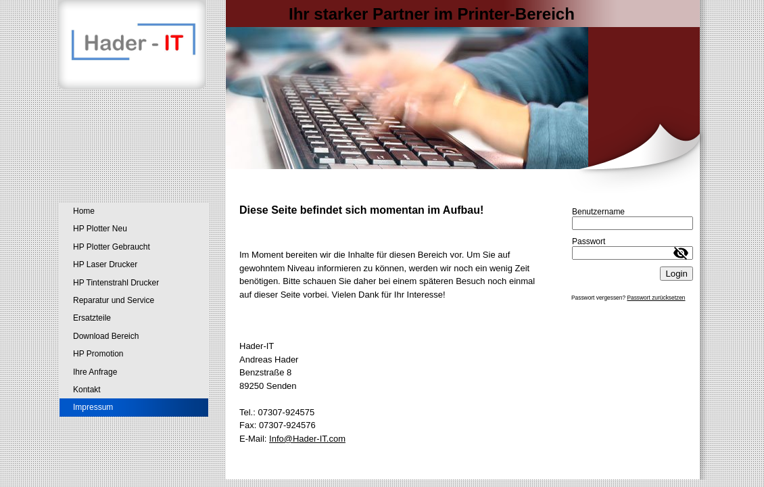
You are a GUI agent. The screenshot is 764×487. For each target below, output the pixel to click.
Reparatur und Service (113, 300)
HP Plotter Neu (100, 228)
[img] (382, 96)
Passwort (588, 241)
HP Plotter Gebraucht (111, 247)
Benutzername (598, 211)
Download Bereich (106, 336)
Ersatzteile (92, 318)
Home (84, 211)
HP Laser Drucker (105, 264)
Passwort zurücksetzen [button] (656, 297)
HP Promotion (98, 353)
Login (676, 274)
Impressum (93, 407)
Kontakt (87, 389)
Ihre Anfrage (95, 372)
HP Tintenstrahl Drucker (116, 282)
